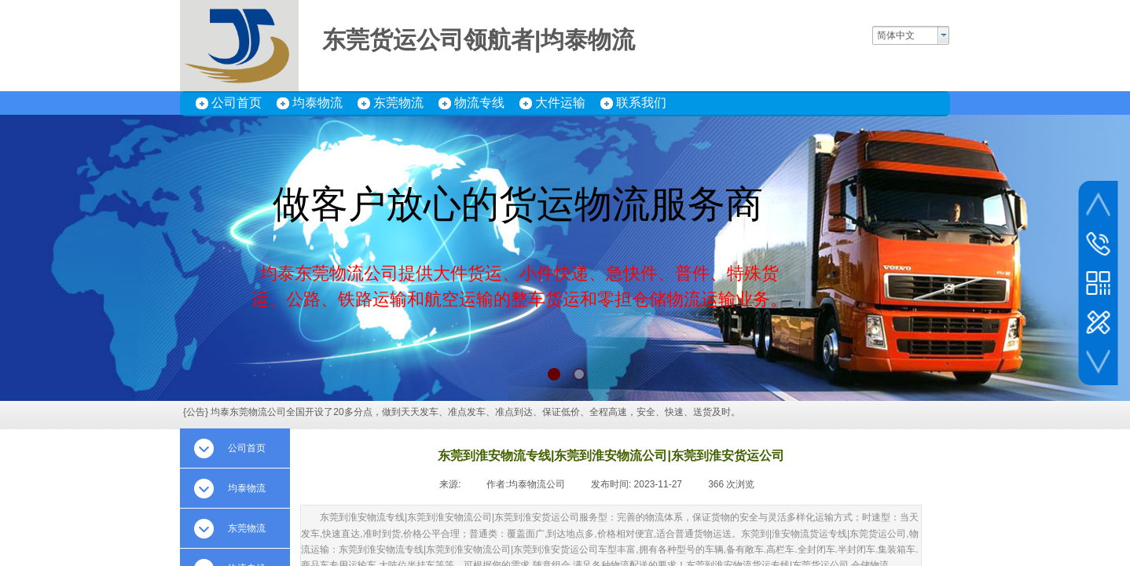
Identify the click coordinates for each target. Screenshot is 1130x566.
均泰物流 (317, 102)
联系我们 (641, 102)
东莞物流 (398, 102)
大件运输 (560, 102)
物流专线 (479, 102)
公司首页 (236, 102)
